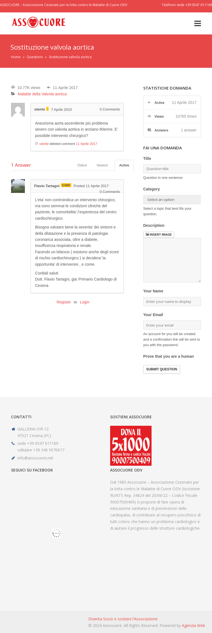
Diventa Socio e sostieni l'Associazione (123, 618)
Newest (102, 165)
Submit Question (161, 369)
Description (154, 225)
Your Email (153, 315)
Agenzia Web (193, 625)
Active (124, 165)
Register (64, 302)
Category (151, 189)
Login (84, 302)
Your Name (153, 291)
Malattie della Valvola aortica (42, 94)
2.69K (66, 185)
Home (16, 57)
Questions (35, 57)
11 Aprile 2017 (86, 144)
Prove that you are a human (168, 356)
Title (147, 158)
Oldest (82, 165)
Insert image (159, 234)
